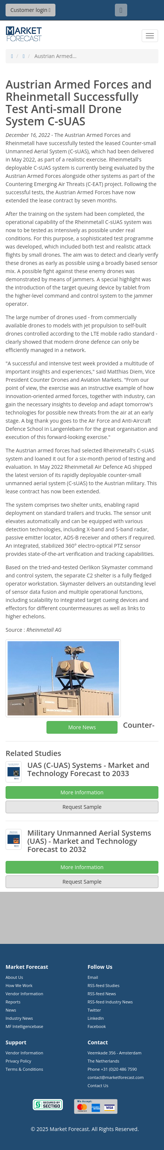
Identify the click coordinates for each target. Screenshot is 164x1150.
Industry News (19, 1018)
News (11, 1010)
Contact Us (98, 1085)
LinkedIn (96, 1018)
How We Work (19, 985)
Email (93, 977)
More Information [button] (82, 867)
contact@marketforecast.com (116, 1077)
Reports (13, 1002)
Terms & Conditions (24, 1069)
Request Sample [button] (82, 881)
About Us (14, 977)
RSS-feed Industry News (110, 1002)
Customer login (30, 9)
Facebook (97, 1026)
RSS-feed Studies (104, 985)
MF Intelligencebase (24, 1026)
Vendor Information (24, 993)
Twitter (94, 1010)
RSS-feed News (102, 993)
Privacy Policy (18, 1061)
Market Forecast (69, 1129)
